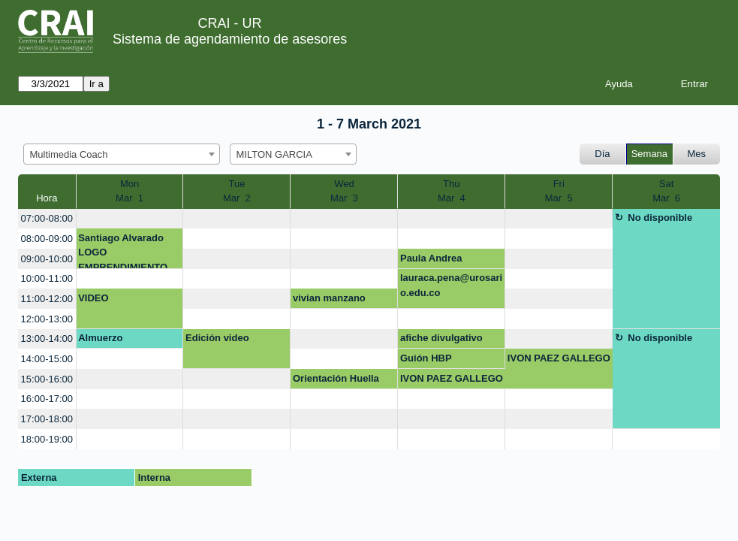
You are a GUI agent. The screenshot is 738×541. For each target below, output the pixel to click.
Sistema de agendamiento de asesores (230, 39)
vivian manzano (329, 298)
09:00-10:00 (47, 258)
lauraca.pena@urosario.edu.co (451, 285)
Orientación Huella (336, 378)
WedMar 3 (344, 191)
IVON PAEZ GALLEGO (559, 358)
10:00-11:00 (47, 278)
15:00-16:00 (47, 379)
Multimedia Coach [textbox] (69, 154)
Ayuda (619, 83)
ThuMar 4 (451, 191)
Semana (649, 153)
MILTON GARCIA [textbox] (274, 154)
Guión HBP (426, 358)
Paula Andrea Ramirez (431, 260)
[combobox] (121, 154)
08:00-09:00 (47, 238)
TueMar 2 (237, 191)
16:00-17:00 (47, 398)
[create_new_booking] (130, 219)
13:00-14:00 (47, 338)
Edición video (217, 337)
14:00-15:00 (47, 358)
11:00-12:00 (47, 298)
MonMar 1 (129, 191)
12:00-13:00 (47, 319)
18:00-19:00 (47, 439)
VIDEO (93, 298)
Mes (697, 153)
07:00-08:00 (47, 218)
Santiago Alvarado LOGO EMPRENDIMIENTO (122, 250)
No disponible (660, 217)
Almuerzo (100, 337)
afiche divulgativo (441, 337)
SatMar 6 (666, 191)
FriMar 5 (559, 191)
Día (602, 153)
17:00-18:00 (47, 419)
